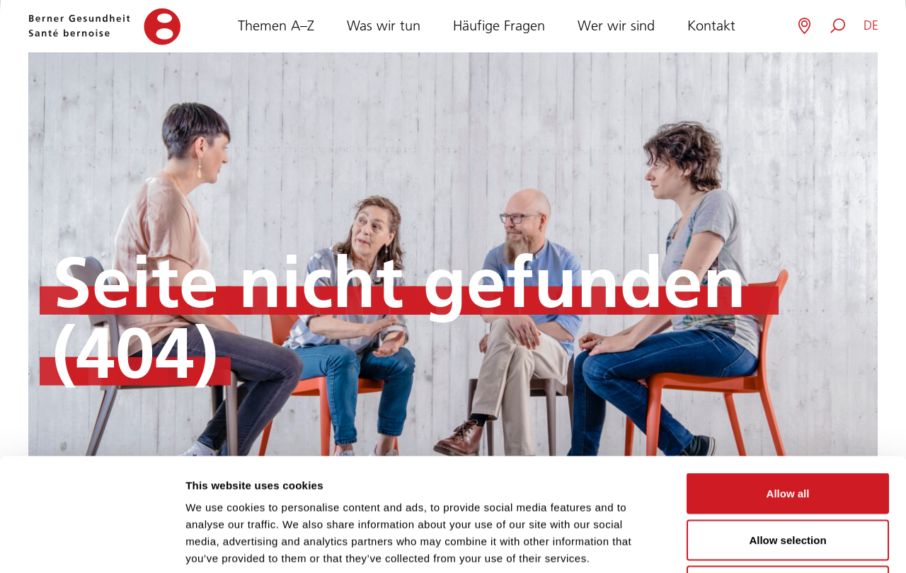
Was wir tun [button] (383, 24)
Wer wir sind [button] (616, 24)
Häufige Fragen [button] (499, 24)
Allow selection (787, 434)
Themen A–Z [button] (276, 24)
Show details (743, 545)
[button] (871, 26)
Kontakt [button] (711, 24)
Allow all (788, 387)
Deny (788, 480)
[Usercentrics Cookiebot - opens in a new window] (92, 545)
